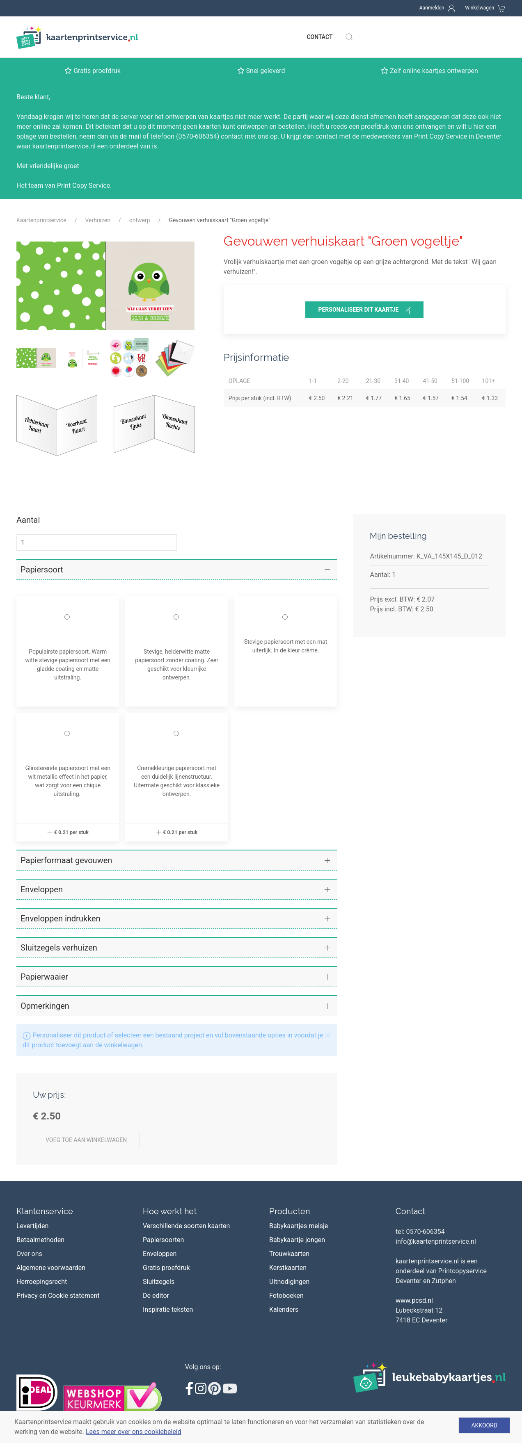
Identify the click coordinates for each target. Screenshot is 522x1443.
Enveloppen (42, 889)
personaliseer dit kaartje (364, 310)
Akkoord (484, 1425)
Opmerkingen (45, 1006)
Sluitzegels (158, 1282)
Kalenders (283, 1309)
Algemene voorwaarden (50, 1268)
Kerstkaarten (288, 1268)
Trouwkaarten (289, 1254)
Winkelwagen (479, 8)
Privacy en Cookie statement (58, 1295)
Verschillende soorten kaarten (186, 1226)
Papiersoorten (163, 1240)
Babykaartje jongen (297, 1240)
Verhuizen (97, 220)
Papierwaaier (44, 977)
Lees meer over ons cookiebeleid (133, 1432)
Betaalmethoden (40, 1240)
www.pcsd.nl (414, 1300)
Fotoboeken (286, 1295)
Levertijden (32, 1226)
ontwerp (139, 220)
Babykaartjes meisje (298, 1226)
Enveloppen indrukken (61, 918)
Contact (319, 37)
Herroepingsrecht (41, 1282)
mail (134, 136)
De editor (156, 1295)
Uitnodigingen (289, 1282)
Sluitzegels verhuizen (59, 948)
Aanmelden (431, 8)
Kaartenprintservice (41, 220)
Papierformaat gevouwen (66, 860)
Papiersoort (42, 569)
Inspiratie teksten (168, 1309)
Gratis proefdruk (166, 1268)
